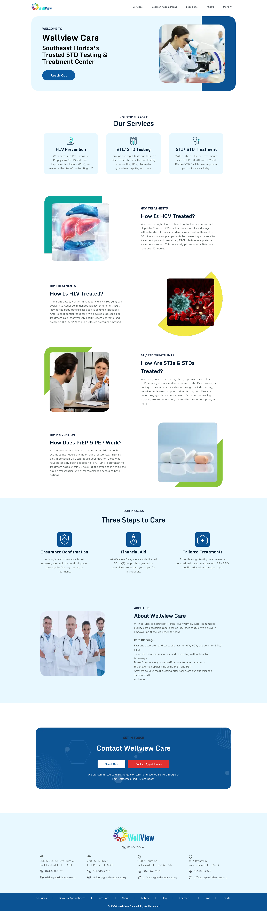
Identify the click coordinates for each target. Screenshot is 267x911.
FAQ (207, 897)
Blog (164, 897)
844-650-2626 (51, 871)
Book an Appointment (72, 897)
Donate (226, 897)
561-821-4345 (200, 871)
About (125, 897)
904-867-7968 (149, 871)
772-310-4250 (98, 871)
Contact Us (186, 897)
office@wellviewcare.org (57, 877)
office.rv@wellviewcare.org (208, 877)
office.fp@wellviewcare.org (106, 877)
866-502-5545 (133, 847)
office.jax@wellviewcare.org (157, 877)
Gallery (145, 897)
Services (41, 897)
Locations (103, 897)
